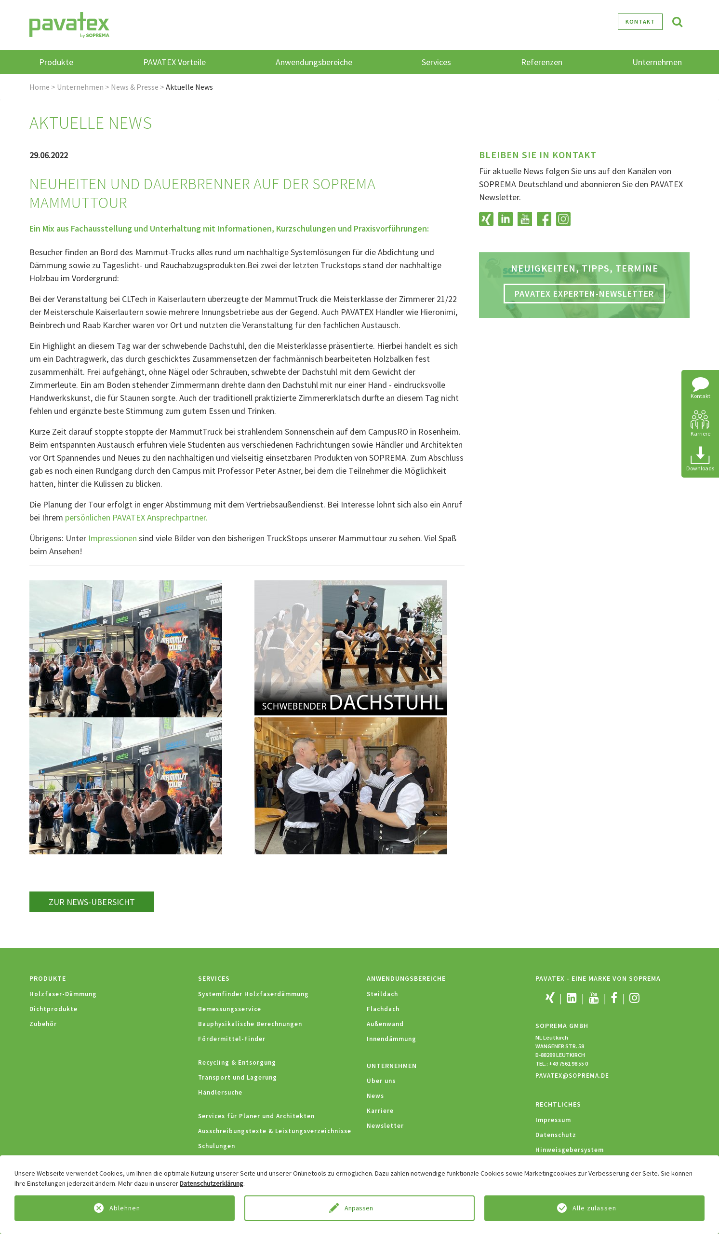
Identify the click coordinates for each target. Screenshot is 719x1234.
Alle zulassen (594, 1208)
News (375, 1096)
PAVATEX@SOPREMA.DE (572, 1075)
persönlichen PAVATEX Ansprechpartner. (136, 517)
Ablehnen (124, 1208)
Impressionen (113, 538)
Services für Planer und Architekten (256, 1116)
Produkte (47, 978)
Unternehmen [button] (657, 62)
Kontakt (640, 21)
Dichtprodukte (53, 1009)
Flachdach (383, 1009)
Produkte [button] (56, 62)
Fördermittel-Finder (232, 1039)
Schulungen (216, 1146)
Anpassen (359, 1208)
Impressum (553, 1120)
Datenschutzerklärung (211, 1183)
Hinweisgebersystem (569, 1150)
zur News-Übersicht (92, 901)
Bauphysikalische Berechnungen (250, 1024)
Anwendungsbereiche (406, 978)
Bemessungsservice (229, 1009)
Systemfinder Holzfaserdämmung (253, 994)
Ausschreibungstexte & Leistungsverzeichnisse (274, 1131)
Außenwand (385, 1024)
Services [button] (436, 62)
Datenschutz (555, 1135)
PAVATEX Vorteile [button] (174, 62)
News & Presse (135, 87)
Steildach (382, 994)
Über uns (381, 1081)
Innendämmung (391, 1039)
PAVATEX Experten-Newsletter (584, 293)
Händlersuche (220, 1092)
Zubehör (43, 1024)
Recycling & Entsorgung (237, 1062)
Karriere (380, 1111)
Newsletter (385, 1126)
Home (39, 87)
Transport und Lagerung (237, 1077)
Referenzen (541, 62)
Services (214, 978)
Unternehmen (80, 87)
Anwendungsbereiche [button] (314, 62)
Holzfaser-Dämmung (63, 994)
